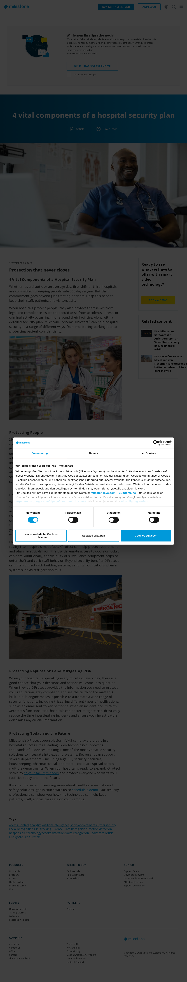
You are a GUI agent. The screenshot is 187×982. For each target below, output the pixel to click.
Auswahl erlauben (93, 535)
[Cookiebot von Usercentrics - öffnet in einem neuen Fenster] (156, 442)
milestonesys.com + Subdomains (113, 492)
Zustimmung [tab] (40, 453)
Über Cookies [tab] (147, 453)
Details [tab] (93, 453)
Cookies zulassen (146, 535)
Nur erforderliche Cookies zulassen (40, 536)
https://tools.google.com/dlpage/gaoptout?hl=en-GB (51, 501)
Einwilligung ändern (134, 501)
